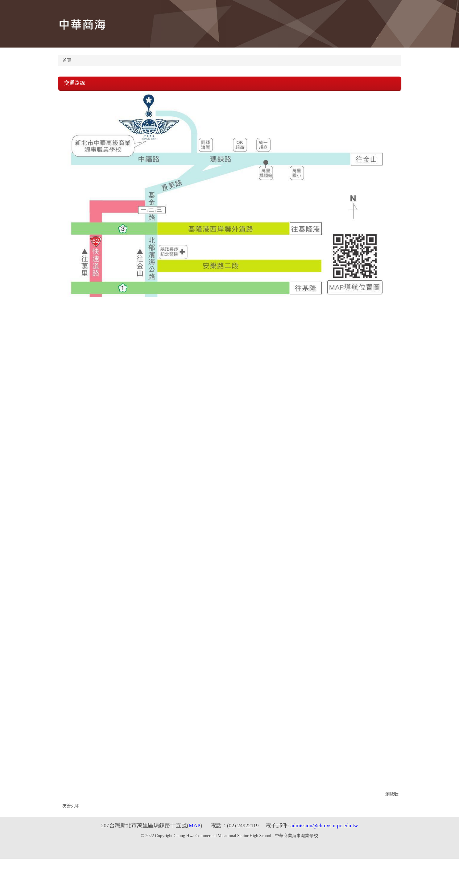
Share (8, 880)
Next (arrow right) (8, 889)
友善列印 (71, 805)
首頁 (67, 60)
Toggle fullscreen (14, 880)
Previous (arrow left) (2, 889)
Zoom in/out (21, 880)
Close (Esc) (2, 880)
